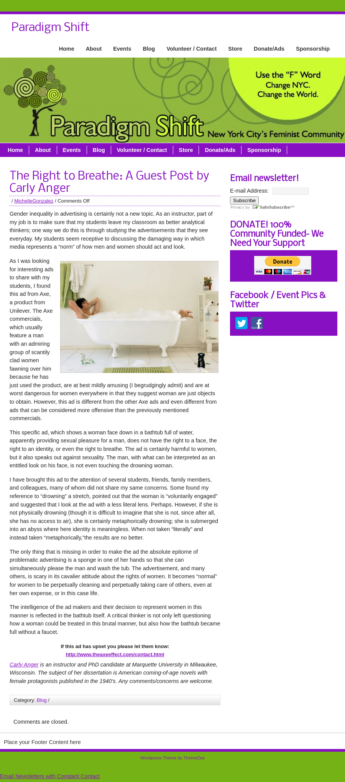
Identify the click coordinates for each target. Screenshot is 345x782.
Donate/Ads (269, 49)
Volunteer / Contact (191, 49)
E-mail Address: (249, 191)
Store (235, 49)
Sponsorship (313, 49)
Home (66, 49)
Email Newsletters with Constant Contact (50, 776)
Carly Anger (24, 665)
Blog (149, 49)
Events (122, 49)
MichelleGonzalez (33, 201)
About (94, 49)
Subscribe (244, 200)
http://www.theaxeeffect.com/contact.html (115, 654)
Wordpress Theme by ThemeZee (172, 758)
